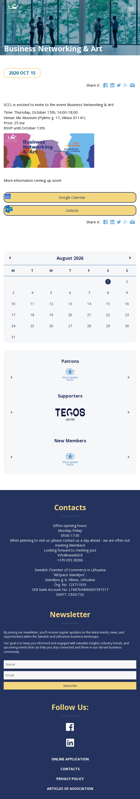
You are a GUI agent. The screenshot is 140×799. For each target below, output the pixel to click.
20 (70, 314)
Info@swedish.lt (70, 555)
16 (127, 303)
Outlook (41, 209)
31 (13, 337)
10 (13, 303)
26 (51, 325)
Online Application (70, 759)
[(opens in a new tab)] (70, 375)
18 (32, 314)
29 (108, 325)
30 (127, 325)
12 (51, 303)
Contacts (70, 769)
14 (89, 303)
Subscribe (70, 686)
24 (13, 325)
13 (70, 303)
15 (108, 303)
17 (13, 314)
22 (108, 314)
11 (32, 303)
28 (89, 325)
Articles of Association (70, 788)
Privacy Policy (70, 778)
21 (89, 314)
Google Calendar (44, 196)
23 (127, 314)
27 (70, 325)
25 (32, 325)
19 (51, 314)
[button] (11, 377)
